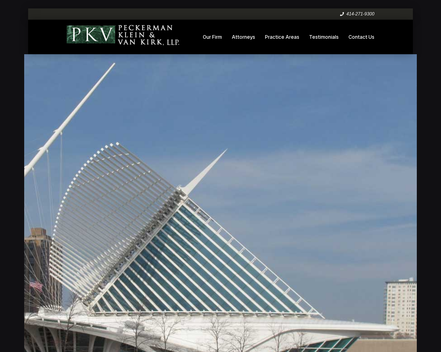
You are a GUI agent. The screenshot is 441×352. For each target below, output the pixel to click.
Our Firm (212, 37)
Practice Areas (282, 37)
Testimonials (324, 37)
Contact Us (361, 37)
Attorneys (243, 37)
